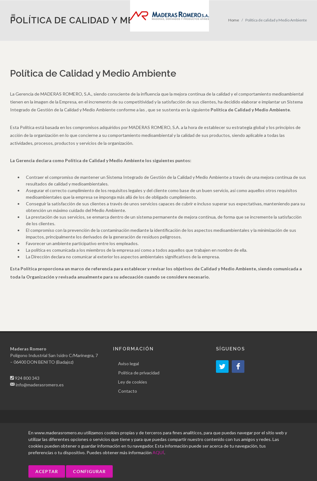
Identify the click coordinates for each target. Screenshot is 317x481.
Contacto (127, 391)
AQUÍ (158, 452)
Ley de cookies (132, 381)
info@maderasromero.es (40, 384)
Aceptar (46, 471)
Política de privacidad (138, 372)
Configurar (89, 471)
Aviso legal (128, 363)
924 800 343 (27, 378)
